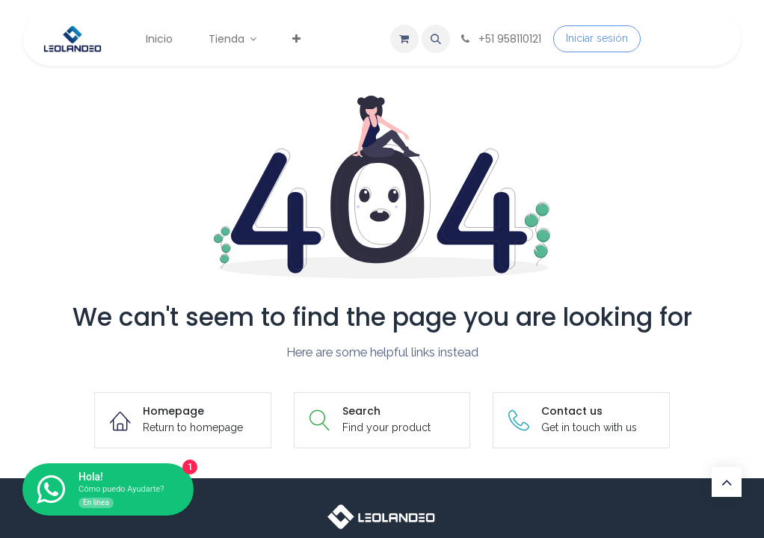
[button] (436, 39)
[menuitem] (159, 39)
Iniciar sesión (597, 38)
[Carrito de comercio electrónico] (404, 39)
